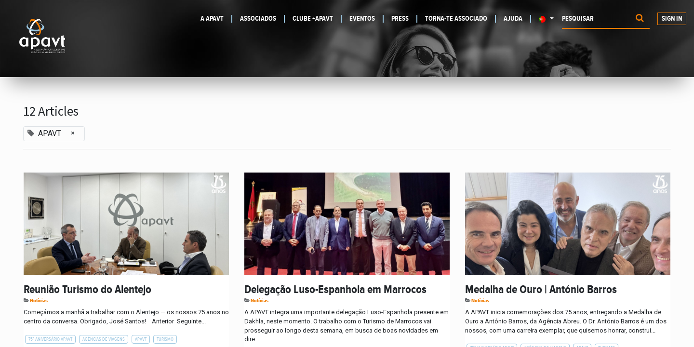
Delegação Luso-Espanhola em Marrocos (335, 289)
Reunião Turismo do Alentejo (87, 289)
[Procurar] (640, 19)
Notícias (39, 300)
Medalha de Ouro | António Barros (541, 289)
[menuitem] (213, 19)
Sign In (672, 19)
